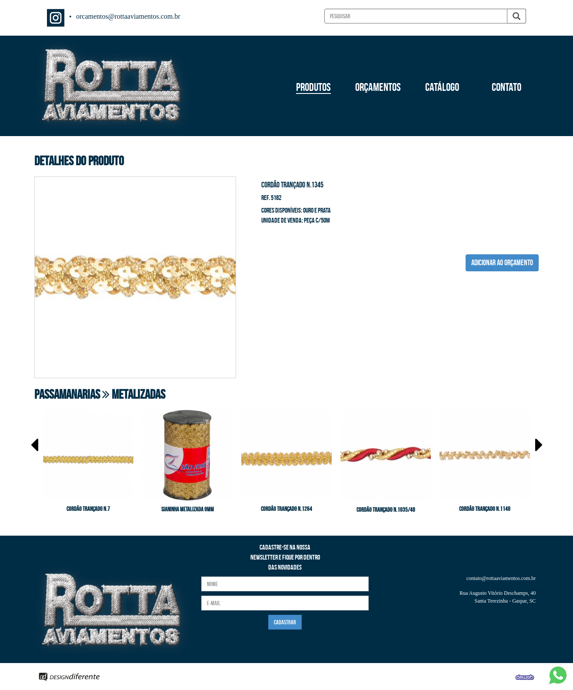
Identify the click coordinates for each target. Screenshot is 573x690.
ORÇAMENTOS (378, 87)
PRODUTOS (313, 87)
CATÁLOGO (442, 87)
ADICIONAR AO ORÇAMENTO (502, 262)
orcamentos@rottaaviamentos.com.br (128, 16)
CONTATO (506, 87)
